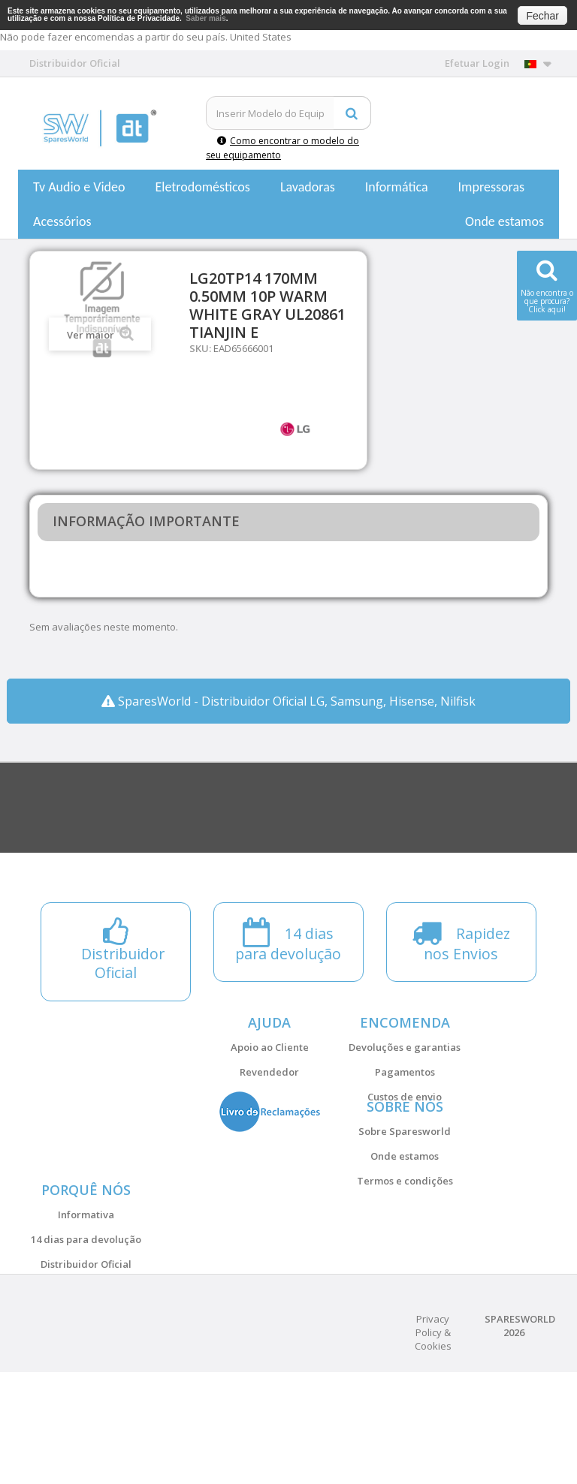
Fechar (542, 16)
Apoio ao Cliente (270, 1047)
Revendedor (269, 1072)
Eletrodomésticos (202, 187)
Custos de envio (404, 1096)
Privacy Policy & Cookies (433, 1444)
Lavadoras (307, 187)
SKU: (200, 348)
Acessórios (62, 221)
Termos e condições (405, 1217)
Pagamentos (405, 1072)
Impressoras (491, 187)
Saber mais (205, 18)
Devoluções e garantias (405, 1047)
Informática (396, 187)
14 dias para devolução (86, 1313)
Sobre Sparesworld (404, 1168)
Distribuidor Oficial (86, 1338)
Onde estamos (504, 221)
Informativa (86, 1289)
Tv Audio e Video (79, 187)
